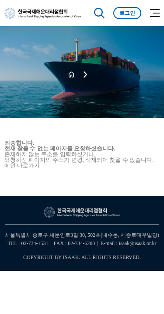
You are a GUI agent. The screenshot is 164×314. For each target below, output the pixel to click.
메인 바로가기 (22, 165)
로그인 (127, 13)
